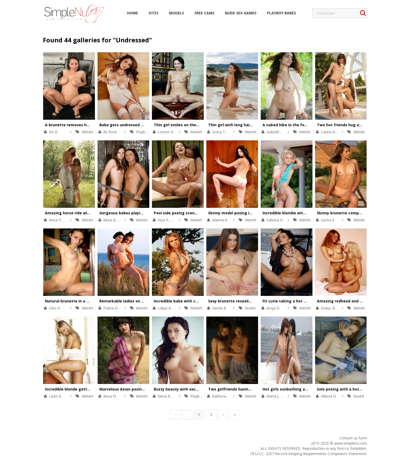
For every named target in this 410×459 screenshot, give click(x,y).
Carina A (328, 131)
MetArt (87, 131)
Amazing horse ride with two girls (77, 212)
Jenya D (273, 308)
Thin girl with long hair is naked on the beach (251, 124)
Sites (153, 12)
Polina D (110, 308)
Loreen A (165, 131)
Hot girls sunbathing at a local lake (296, 389)
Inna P (163, 219)
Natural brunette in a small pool (75, 301)
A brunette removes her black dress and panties (91, 124)
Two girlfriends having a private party (244, 389)
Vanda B (219, 308)
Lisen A (55, 396)
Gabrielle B (275, 131)
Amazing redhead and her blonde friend (354, 301)
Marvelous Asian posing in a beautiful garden (142, 389)
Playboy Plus (146, 131)
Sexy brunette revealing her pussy (240, 301)
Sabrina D (274, 219)
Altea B (109, 219)
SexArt (250, 308)
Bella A (338, 308)
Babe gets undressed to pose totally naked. (141, 124)
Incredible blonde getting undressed (79, 389)
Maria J (272, 396)
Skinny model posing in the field (238, 212)
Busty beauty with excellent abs (184, 389)
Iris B (53, 131)
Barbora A (220, 396)
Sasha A (327, 219)
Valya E (286, 396)
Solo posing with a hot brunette (347, 389)
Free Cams (204, 12)
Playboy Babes (281, 12)
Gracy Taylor (223, 131)
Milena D (328, 396)
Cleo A (54, 308)
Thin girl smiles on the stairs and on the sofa (196, 124)
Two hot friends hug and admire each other (358, 124)
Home (132, 12)
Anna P (55, 219)
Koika (325, 308)
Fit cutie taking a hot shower (290, 301)
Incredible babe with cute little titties (189, 301)
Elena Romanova (172, 396)
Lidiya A (164, 308)
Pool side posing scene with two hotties (192, 212)
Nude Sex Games (241, 12)
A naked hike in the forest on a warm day (302, 124)
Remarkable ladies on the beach (129, 301)
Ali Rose (110, 131)
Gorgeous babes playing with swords (134, 212)
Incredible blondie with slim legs (293, 212)
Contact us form (353, 437)
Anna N (109, 396)
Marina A (219, 219)
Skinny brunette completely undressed (353, 212)
